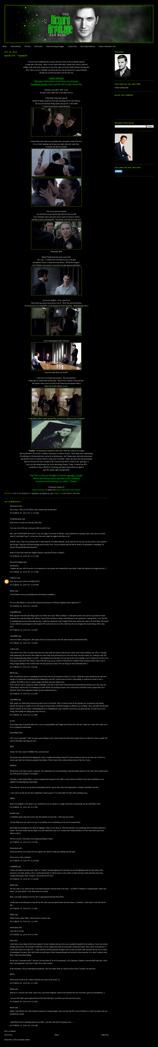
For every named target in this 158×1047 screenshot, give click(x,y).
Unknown (13, 578)
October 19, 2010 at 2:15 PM (24, 922)
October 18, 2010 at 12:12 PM (24, 572)
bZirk (12, 940)
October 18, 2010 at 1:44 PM (24, 643)
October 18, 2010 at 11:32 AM (24, 556)
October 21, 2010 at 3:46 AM (24, 1025)
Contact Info (72, 46)
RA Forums (39, 46)
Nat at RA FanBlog (16, 562)
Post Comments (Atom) (22, 1040)
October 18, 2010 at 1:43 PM (24, 630)
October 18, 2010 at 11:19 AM (24, 513)
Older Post (105, 1035)
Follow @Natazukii (121, 88)
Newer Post (8, 1035)
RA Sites (28, 46)
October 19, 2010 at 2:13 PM (24, 908)
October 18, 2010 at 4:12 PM (24, 694)
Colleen (12, 649)
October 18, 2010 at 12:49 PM (24, 585)
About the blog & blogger (55, 46)
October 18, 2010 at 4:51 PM (24, 807)
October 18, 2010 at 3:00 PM (24, 667)
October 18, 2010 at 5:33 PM (24, 842)
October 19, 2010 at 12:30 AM (24, 861)
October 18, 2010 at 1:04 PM (24, 606)
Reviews (76, 493)
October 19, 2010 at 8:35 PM (24, 935)
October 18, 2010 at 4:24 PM (24, 715)
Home (4, 46)
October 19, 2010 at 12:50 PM (24, 879)
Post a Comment (10, 1031)
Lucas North (66, 493)
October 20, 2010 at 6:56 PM (24, 1002)
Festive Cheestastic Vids (107, 46)
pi (10, 721)
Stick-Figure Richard (87, 46)
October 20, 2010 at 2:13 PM (24, 983)
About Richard (16, 46)
